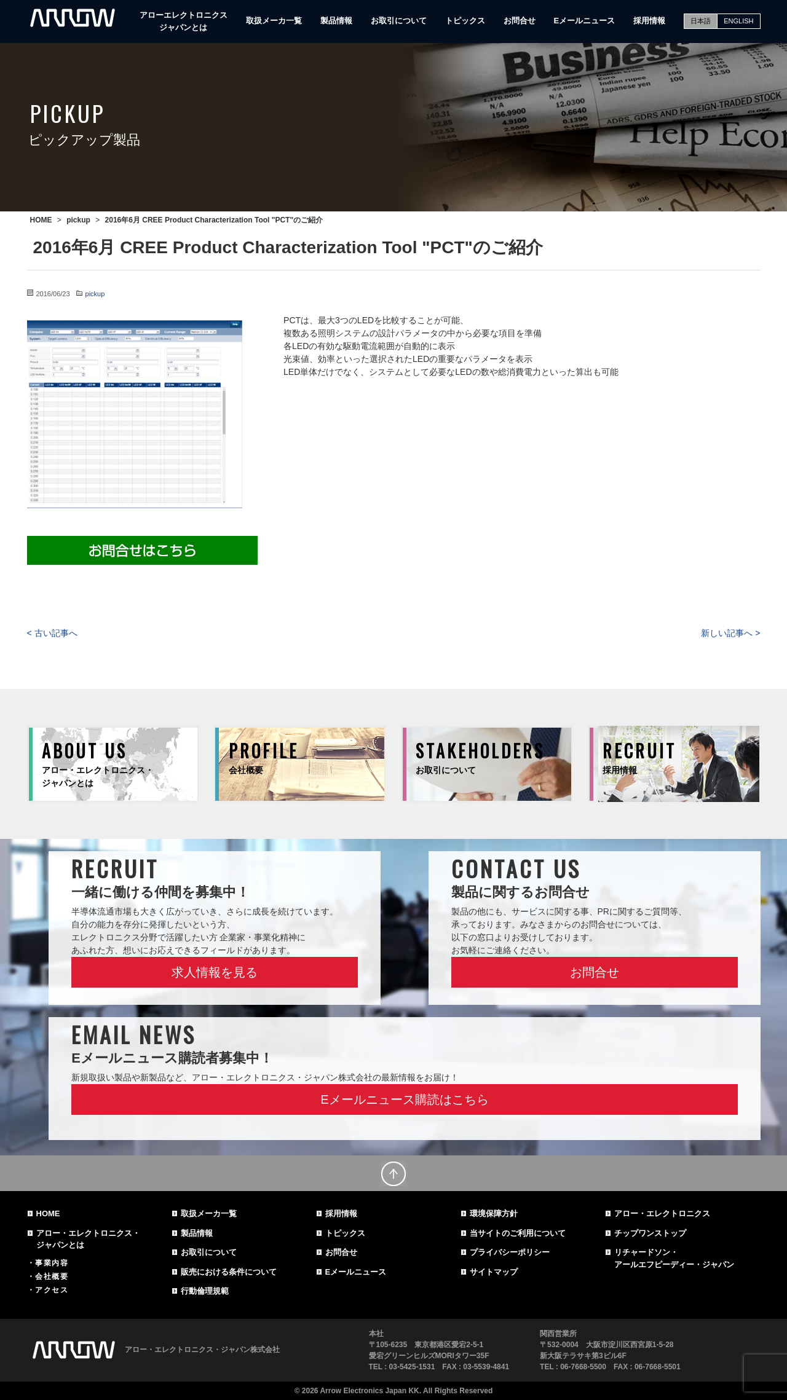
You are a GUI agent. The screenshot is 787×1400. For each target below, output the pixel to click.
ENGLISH (738, 21)
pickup (95, 293)
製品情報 (336, 20)
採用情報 (649, 20)
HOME (48, 1213)
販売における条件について (229, 1271)
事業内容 (51, 1263)
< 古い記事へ (52, 633)
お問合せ (520, 20)
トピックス (465, 20)
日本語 (700, 21)
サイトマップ (494, 1271)
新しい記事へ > (730, 633)
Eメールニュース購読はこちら (404, 1099)
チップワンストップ (650, 1233)
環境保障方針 (494, 1213)
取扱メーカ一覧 (274, 20)
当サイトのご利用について (518, 1233)
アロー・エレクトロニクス (662, 1213)
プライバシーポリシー (510, 1252)
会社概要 (51, 1276)
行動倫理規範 (205, 1291)
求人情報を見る (215, 972)
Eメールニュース (584, 20)
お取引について (399, 20)
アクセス (51, 1290)
